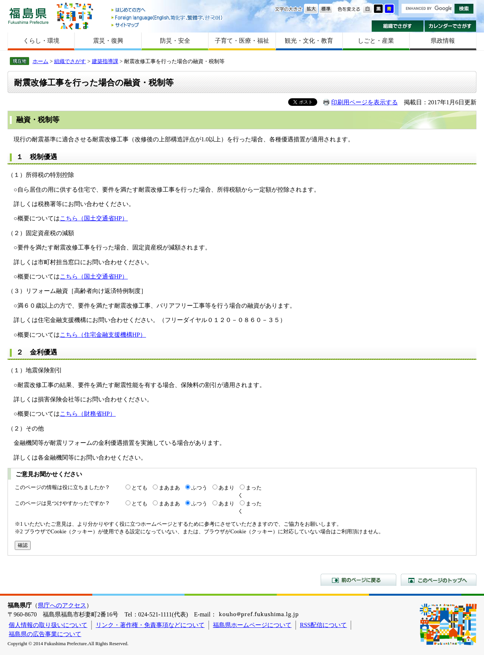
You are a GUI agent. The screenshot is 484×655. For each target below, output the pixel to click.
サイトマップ (167, 24)
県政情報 (443, 40)
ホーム (40, 61)
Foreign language (167, 17)
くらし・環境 (41, 40)
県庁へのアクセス (62, 605)
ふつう (199, 488)
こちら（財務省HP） (88, 413)
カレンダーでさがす (450, 26)
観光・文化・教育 (309, 40)
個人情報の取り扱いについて (48, 625)
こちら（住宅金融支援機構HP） (103, 334)
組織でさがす (398, 26)
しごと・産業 (376, 40)
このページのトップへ (438, 580)
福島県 (28, 16)
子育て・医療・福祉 (242, 40)
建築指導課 (105, 61)
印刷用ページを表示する (364, 102)
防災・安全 (175, 40)
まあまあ (169, 488)
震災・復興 (108, 40)
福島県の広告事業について (45, 634)
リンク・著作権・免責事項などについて (150, 625)
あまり (226, 488)
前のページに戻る (358, 580)
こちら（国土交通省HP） (94, 218)
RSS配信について (323, 625)
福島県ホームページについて (252, 625)
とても (139, 488)
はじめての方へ (167, 10)
